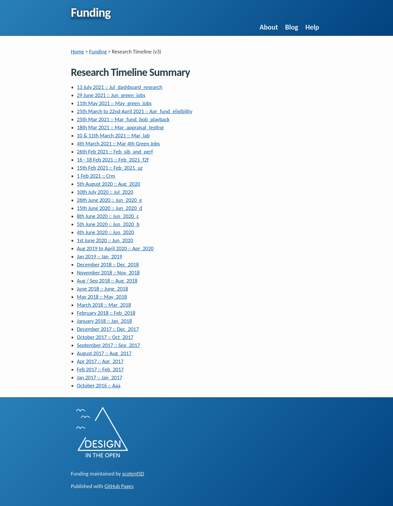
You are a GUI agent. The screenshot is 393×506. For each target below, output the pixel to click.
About (269, 27)
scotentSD (133, 473)
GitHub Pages (119, 486)
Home (77, 51)
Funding (98, 51)
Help (312, 27)
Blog (291, 27)
